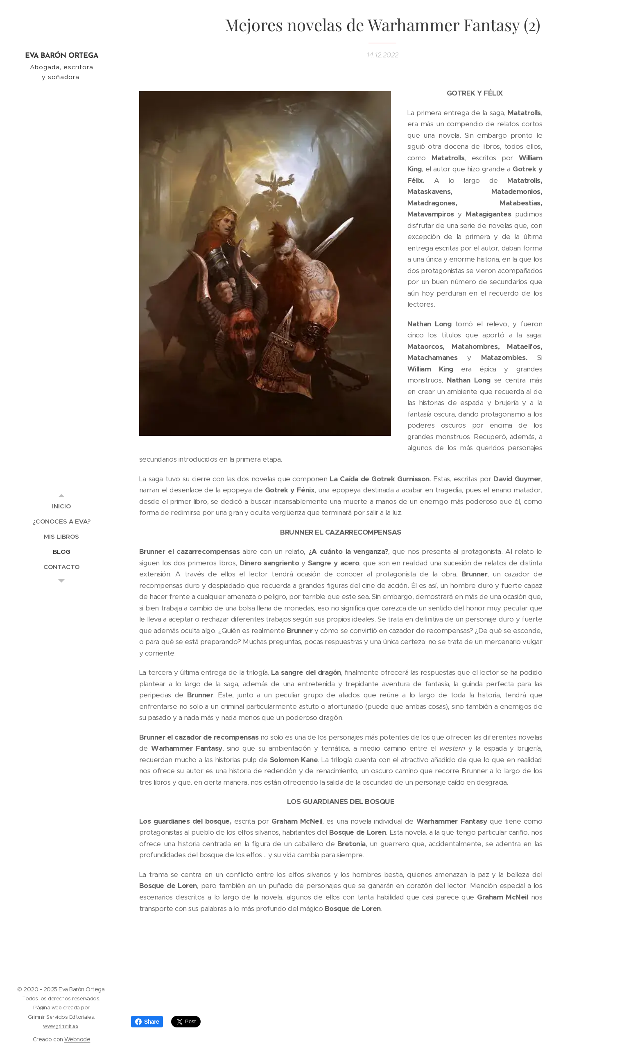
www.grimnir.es (60, 1026)
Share (147, 1021)
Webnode (77, 1039)
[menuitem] (61, 506)
